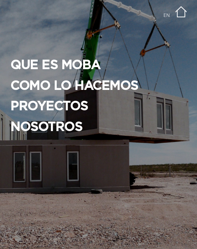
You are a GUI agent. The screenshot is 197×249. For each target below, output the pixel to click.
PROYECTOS (49, 106)
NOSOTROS (46, 127)
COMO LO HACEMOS (74, 86)
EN (166, 15)
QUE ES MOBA (55, 65)
